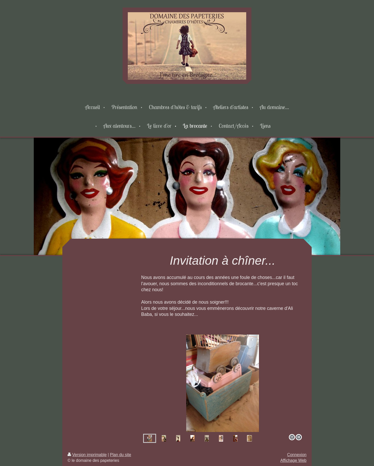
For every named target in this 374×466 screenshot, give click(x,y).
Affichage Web (293, 460)
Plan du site (120, 454)
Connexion (296, 454)
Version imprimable (87, 454)
